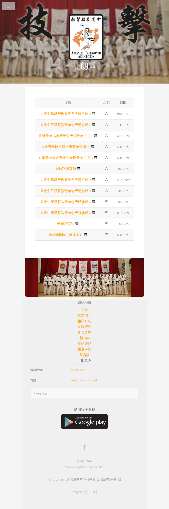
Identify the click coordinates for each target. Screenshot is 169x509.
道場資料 (84, 327)
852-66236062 (78, 370)
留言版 (84, 355)
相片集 (84, 338)
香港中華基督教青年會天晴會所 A (65, 202)
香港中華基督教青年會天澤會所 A (65, 213)
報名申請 (84, 349)
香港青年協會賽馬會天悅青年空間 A (66, 136)
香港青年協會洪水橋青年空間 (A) (65, 147)
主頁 (84, 310)
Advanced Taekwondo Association (84, 467)
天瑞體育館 (65, 224)
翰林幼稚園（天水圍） (65, 235)
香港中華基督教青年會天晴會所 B (65, 114)
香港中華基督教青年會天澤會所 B (65, 180)
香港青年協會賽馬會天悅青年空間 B (65, 158)
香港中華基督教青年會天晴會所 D (65, 191)
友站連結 (84, 343)
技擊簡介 (84, 315)
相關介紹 (84, 321)
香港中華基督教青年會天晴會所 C (65, 125)
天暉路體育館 (65, 169)
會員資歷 (84, 332)
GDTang (92, 492)
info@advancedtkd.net (84, 380)
